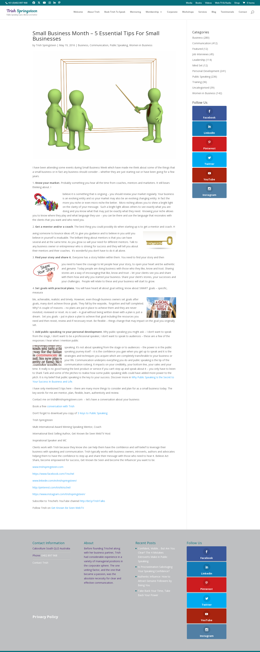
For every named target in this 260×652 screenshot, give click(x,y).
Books (199, 3)
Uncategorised (200, 87)
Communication (99, 45)
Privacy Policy (45, 616)
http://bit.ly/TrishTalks (92, 501)
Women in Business (140, 45)
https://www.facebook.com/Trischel (53, 473)
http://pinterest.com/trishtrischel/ (51, 487)
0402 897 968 (49, 555)
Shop (237, 3)
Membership (152, 13)
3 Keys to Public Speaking (92, 413)
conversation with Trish (60, 406)
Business (83, 45)
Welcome (78, 13)
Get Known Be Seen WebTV (67, 508)
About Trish (94, 13)
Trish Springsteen (46, 45)
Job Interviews (200, 54)
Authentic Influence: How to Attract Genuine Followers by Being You (155, 581)
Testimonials (227, 13)
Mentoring (135, 13)
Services (202, 13)
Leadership (198, 60)
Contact (243, 13)
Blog (214, 13)
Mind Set (197, 65)
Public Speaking (119, 45)
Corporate (172, 13)
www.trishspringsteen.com (47, 467)
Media (189, 3)
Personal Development (205, 71)
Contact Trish (40, 562)
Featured (197, 49)
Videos (208, 3)
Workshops (188, 13)
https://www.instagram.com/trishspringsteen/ (58, 494)
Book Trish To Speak (114, 13)
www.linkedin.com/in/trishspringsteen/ (54, 480)
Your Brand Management (130, 644)
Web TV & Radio (223, 3)
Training (197, 82)
